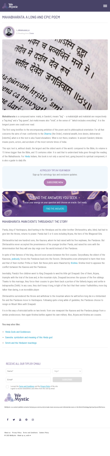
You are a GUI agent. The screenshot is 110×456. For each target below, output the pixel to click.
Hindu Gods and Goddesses (18, 331)
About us (7, 433)
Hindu (27, 156)
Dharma (47, 133)
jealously (15, 258)
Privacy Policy (17, 433)
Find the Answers (55, 208)
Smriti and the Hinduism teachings (21, 343)
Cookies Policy (44, 433)
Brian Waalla (24, 30)
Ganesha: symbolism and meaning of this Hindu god (28, 337)
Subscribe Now (55, 182)
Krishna (74, 263)
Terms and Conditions (30, 433)
